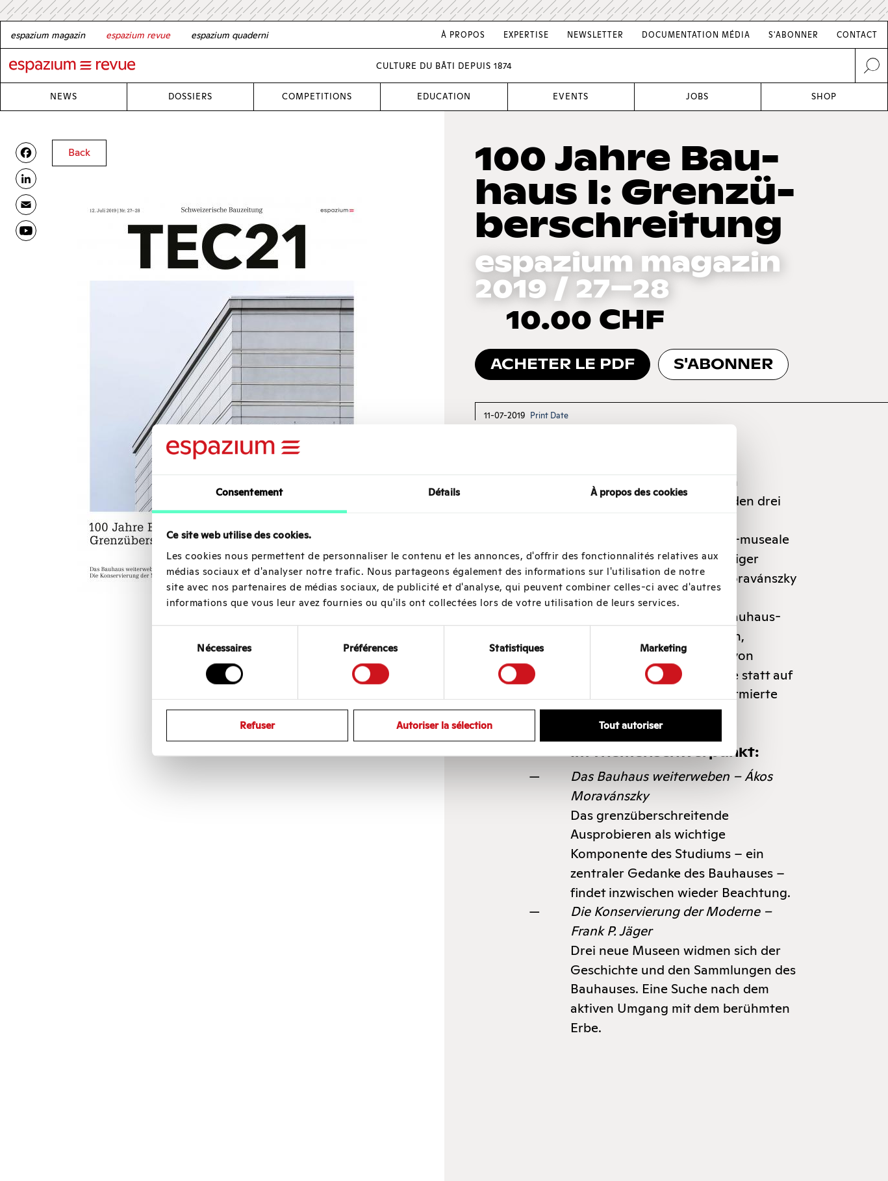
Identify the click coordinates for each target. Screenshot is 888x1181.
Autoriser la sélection (444, 725)
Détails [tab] (444, 492)
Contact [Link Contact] (857, 34)
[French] (138, 35)
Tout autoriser (631, 725)
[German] (47, 35)
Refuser (257, 725)
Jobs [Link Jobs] (697, 96)
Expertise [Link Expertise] (526, 34)
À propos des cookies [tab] (639, 492)
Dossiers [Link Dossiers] (190, 96)
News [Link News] (63, 96)
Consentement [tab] (249, 492)
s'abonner (723, 363)
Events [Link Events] (571, 96)
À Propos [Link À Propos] (463, 34)
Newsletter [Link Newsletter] (595, 34)
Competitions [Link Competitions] (317, 96)
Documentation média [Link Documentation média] (696, 34)
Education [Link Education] (444, 96)
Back (79, 152)
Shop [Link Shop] (824, 96)
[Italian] (229, 35)
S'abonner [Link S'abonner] (793, 34)
